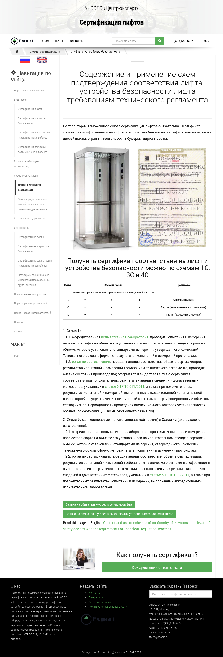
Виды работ (20, 100)
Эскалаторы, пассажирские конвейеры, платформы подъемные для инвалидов (33, 204)
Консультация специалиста (157, 567)
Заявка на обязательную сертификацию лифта (99, 504)
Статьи (18, 331)
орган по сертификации (91, 361)
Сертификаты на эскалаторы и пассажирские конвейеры (35, 263)
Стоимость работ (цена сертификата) (26, 163)
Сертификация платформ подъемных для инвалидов (32, 149)
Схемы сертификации (45, 51)
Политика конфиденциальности (108, 606)
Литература (96, 597)
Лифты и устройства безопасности (96, 51)
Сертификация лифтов (112, 22)
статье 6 (112, 386)
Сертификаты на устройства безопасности (33, 248)
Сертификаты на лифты (31, 237)
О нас (45, 41)
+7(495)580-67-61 (182, 41)
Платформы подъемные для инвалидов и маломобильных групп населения (34, 280)
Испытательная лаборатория (30, 294)
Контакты (76, 41)
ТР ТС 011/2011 (132, 386)
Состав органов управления (29, 218)
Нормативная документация (29, 90)
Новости (18, 322)
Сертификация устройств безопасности (32, 120)
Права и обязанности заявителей (32, 313)
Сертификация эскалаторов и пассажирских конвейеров (34, 134)
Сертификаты (21, 228)
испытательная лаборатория (124, 337)
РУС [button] (205, 41)
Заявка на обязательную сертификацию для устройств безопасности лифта (119, 514)
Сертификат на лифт (101, 602)
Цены (59, 41)
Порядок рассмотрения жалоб (30, 303)
